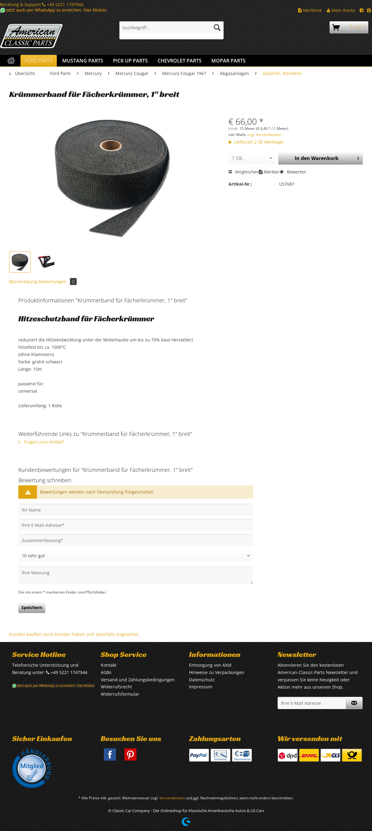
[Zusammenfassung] (135, 540)
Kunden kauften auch (31, 634)
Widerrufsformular (120, 694)
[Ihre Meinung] (135, 575)
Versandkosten (172, 798)
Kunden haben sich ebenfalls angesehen (97, 634)
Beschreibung (23, 281)
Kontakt (108, 665)
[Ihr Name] (135, 510)
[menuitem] (171, 30)
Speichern (31, 607)
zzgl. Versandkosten (264, 134)
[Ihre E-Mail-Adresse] (135, 525)
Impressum (200, 687)
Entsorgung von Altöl (210, 665)
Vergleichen (243, 172)
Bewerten (292, 172)
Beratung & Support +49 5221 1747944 (41, 4)
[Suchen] (217, 27)
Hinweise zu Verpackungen (216, 672)
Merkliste (310, 10)
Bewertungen (58, 281)
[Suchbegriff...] (171, 27)
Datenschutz (202, 680)
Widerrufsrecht (116, 687)
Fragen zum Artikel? (41, 442)
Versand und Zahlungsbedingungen (138, 680)
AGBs (106, 672)
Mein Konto (341, 10)
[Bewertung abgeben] (135, 555)
